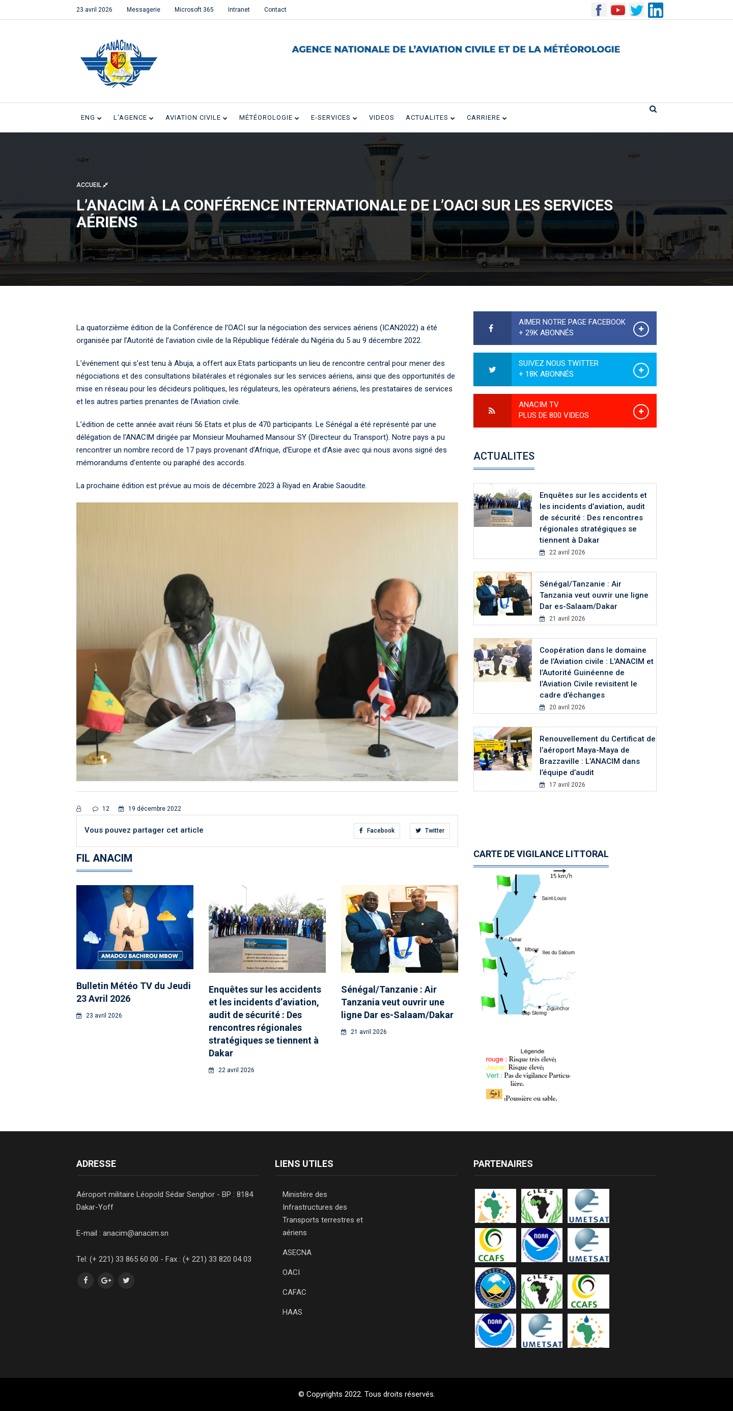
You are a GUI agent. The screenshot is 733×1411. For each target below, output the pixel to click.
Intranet (239, 9)
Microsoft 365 (194, 9)
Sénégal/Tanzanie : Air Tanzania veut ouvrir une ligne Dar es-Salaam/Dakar (397, 1002)
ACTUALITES (431, 117)
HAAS (292, 1312)
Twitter (429, 830)
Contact (275, 9)
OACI (291, 1272)
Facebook (376, 830)
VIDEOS (381, 117)
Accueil (92, 185)
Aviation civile (196, 117)
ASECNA (297, 1252)
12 (101, 808)
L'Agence (134, 117)
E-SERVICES (334, 117)
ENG (91, 117)
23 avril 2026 (94, 9)
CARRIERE (487, 117)
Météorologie (269, 117)
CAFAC (294, 1292)
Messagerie (143, 9)
